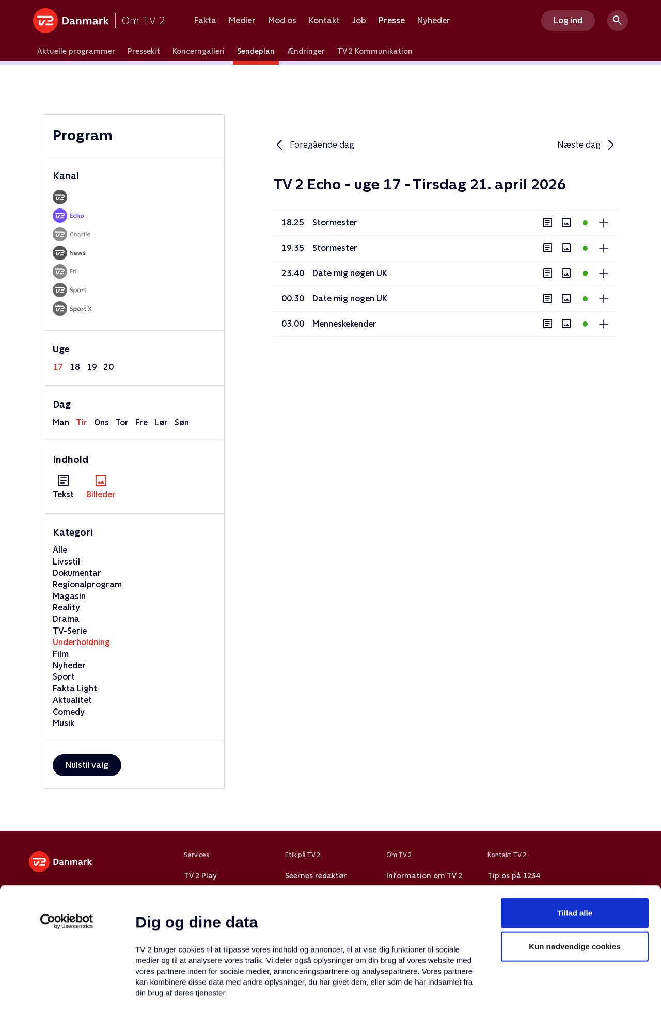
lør (161, 422)
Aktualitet (72, 700)
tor (122, 422)
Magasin (69, 596)
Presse (392, 20)
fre (141, 422)
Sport (64, 677)
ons (101, 422)
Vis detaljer (501, 994)
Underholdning (81, 642)
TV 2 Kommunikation (375, 51)
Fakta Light (75, 689)
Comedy (69, 712)
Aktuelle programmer (76, 51)
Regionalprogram (87, 584)
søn (182, 422)
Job (359, 20)
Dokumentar (77, 573)
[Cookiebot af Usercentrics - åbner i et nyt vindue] (67, 842)
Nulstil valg (87, 765)
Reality (66, 608)
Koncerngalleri (198, 51)
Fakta (205, 20)
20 (108, 367)
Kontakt (324, 20)
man (61, 422)
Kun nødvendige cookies (575, 867)
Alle (60, 550)
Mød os (282, 20)
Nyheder (433, 20)
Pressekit (144, 51)
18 (75, 367)
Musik (63, 723)
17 (58, 367)
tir (81, 422)
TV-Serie (70, 631)
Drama (66, 619)
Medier (242, 20)
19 (92, 367)
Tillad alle (574, 833)
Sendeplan (256, 51)
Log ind (568, 20)
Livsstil (66, 562)
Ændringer (306, 51)
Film (61, 654)
